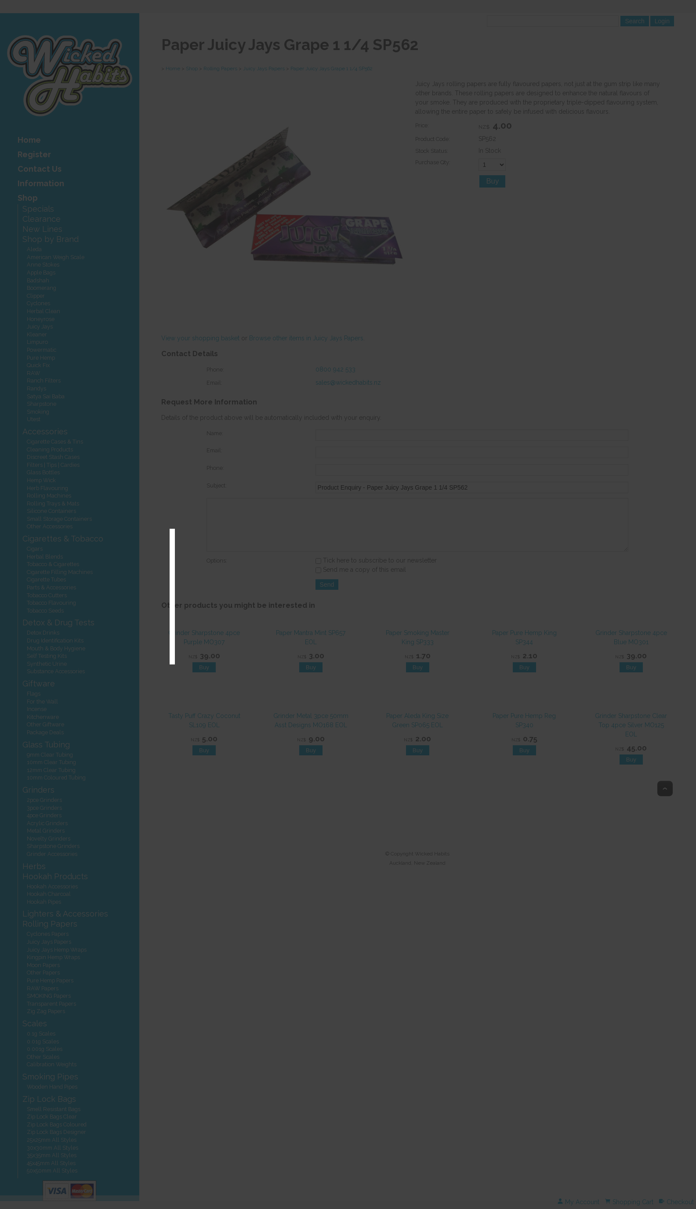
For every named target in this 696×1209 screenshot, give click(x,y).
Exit (368, 610)
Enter (330, 610)
